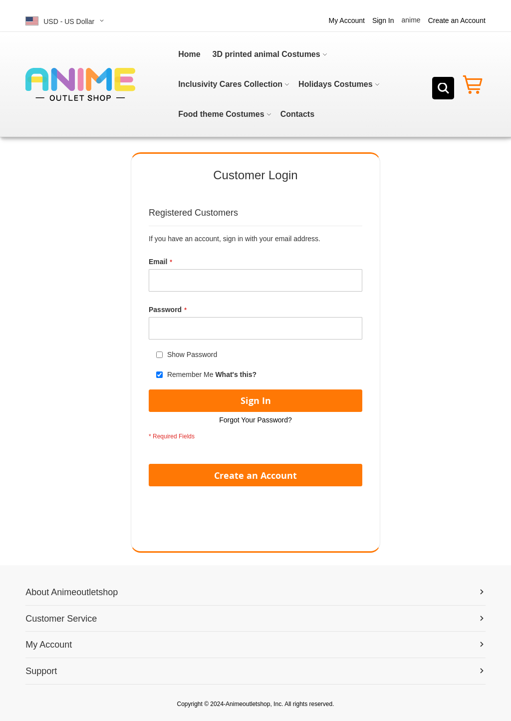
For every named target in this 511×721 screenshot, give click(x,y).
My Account (347, 20)
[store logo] (80, 84)
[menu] (278, 84)
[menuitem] (189, 54)
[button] (66, 20)
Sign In (383, 20)
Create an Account (457, 20)
